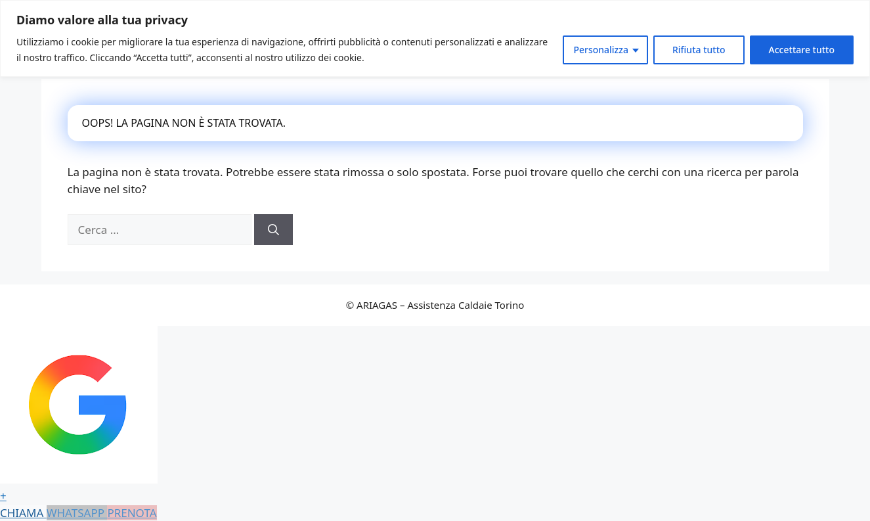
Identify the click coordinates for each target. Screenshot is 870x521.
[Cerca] (273, 230)
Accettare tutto (802, 49)
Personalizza (600, 49)
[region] (435, 38)
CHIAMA (23, 512)
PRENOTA (131, 512)
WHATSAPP (77, 512)
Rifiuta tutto (699, 49)
